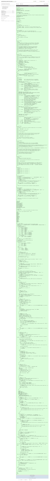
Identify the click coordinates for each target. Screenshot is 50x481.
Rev (12, 10)
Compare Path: (2, 10)
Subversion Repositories (7, 1)
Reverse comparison (4, 8)
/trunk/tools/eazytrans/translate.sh (32, 5)
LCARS (15, 1)
